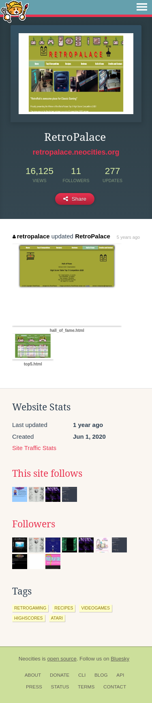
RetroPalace (92, 236)
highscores (28, 618)
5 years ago (128, 237)
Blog (101, 675)
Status (60, 687)
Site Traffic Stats (34, 447)
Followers (33, 524)
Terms (86, 687)
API (120, 675)
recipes (63, 607)
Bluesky (120, 659)
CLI (82, 675)
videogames (95, 607)
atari (57, 618)
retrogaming (30, 607)
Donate (59, 675)
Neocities (30, 659)
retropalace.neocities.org (75, 152)
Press (34, 687)
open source (62, 659)
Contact (114, 687)
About (33, 675)
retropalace (31, 236)
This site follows (47, 473)
